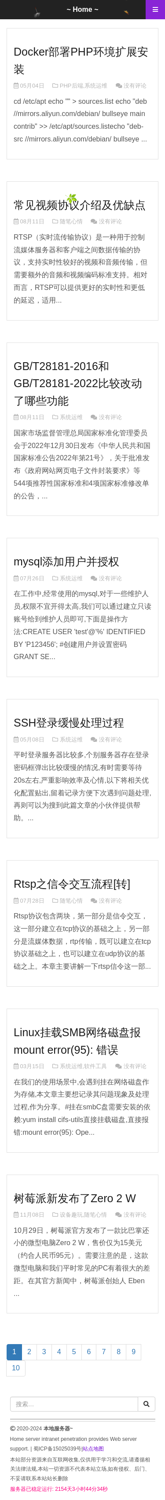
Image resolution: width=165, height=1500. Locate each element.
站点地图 (93, 1449)
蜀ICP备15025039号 (57, 1449)
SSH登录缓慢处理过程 (69, 722)
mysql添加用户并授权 (66, 561)
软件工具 (95, 1066)
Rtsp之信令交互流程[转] (72, 884)
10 (16, 1368)
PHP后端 (71, 85)
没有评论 (135, 85)
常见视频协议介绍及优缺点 (80, 205)
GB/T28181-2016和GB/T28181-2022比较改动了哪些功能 (78, 383)
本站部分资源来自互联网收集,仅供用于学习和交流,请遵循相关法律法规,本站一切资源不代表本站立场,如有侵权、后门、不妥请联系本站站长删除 (80, 1469)
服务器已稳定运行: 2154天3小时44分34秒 (59, 1489)
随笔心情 (71, 221)
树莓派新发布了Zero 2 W (75, 1198)
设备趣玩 (71, 1214)
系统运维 (95, 85)
